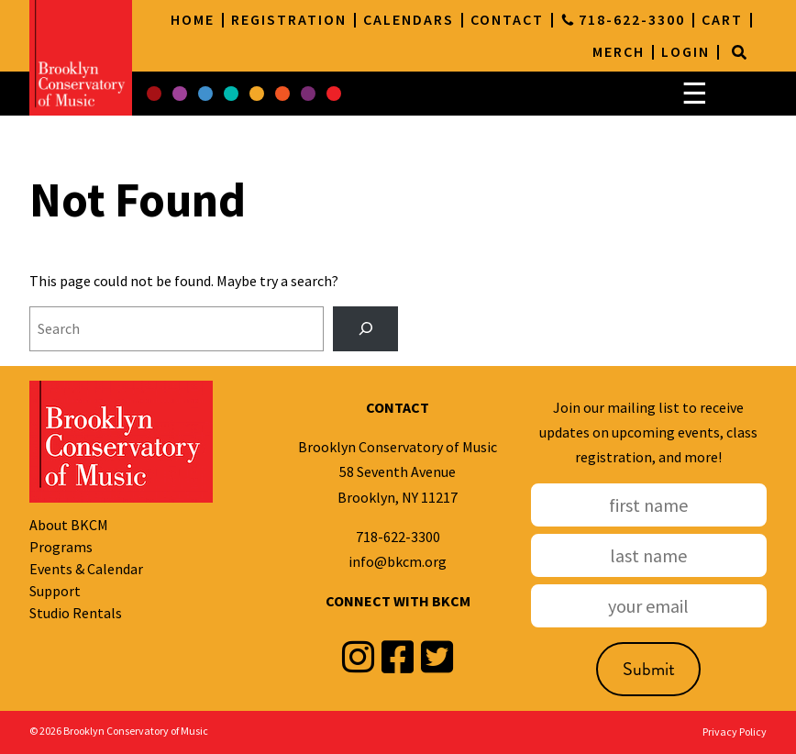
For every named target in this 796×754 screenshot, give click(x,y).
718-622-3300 (398, 536)
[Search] (739, 52)
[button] (154, 93)
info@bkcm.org (397, 561)
